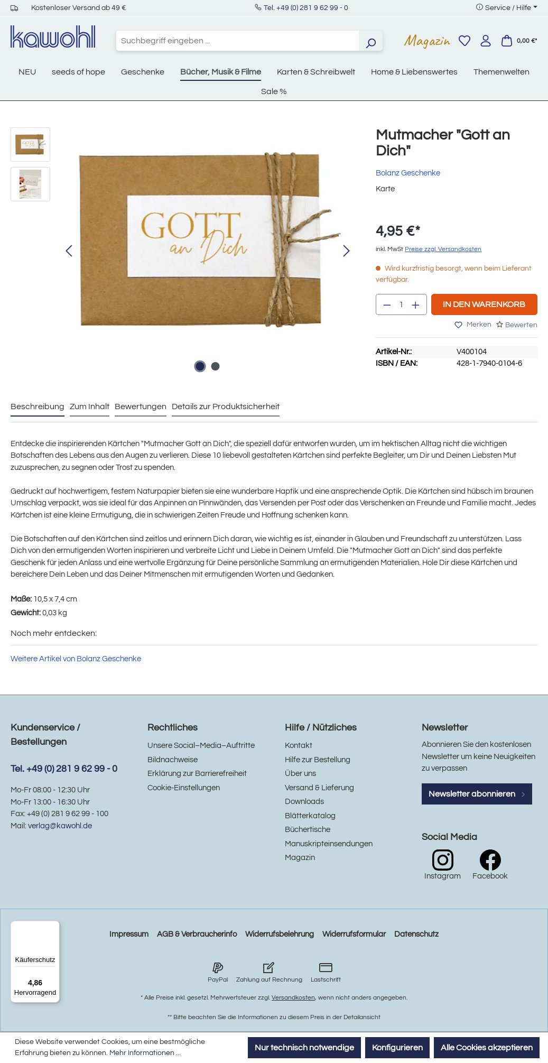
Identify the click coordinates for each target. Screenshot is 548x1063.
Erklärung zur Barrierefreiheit (197, 774)
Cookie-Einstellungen (183, 788)
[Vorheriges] (69, 251)
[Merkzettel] (464, 40)
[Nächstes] (347, 251)
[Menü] (53, 927)
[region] (182, 251)
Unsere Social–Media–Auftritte (201, 746)
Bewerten (521, 325)
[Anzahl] (401, 304)
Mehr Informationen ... (145, 1053)
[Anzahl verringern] (387, 304)
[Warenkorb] (518, 41)
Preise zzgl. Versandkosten (443, 249)
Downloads (304, 802)
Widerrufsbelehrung (279, 934)
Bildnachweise (172, 760)
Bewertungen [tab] (140, 406)
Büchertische (307, 830)
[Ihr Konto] (485, 40)
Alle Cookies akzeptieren (487, 1047)
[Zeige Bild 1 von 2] (200, 366)
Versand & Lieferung (319, 788)
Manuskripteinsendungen (329, 844)
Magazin (427, 40)
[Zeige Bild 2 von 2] (215, 366)
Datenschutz (416, 934)
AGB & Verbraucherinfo (197, 934)
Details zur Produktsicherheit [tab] (226, 406)
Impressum (128, 934)
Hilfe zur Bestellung (317, 760)
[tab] (37, 407)
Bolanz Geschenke (408, 173)
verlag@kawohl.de (60, 826)
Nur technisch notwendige (304, 1047)
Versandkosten (293, 997)
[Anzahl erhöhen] (416, 304)
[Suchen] (370, 41)
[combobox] (237, 41)
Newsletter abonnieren (477, 794)
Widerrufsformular (354, 934)
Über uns (300, 774)
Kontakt (298, 746)
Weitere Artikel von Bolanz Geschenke (76, 659)
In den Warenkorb (484, 304)
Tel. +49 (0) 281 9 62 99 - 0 (306, 8)
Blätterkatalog (310, 816)
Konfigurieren (397, 1047)
